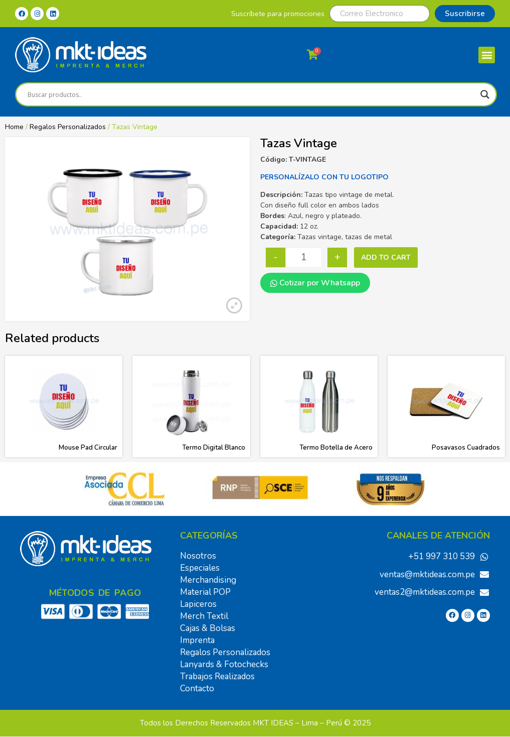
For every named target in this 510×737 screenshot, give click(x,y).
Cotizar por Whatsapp (315, 282)
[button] (486, 55)
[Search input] (251, 94)
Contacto (197, 688)
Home (14, 127)
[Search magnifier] (485, 94)
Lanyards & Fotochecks (224, 664)
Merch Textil (204, 616)
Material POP (205, 592)
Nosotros (198, 556)
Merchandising (208, 580)
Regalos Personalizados (68, 127)
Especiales (200, 568)
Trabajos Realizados (217, 676)
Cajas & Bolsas (207, 628)
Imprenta (197, 640)
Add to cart (386, 257)
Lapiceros (198, 604)
